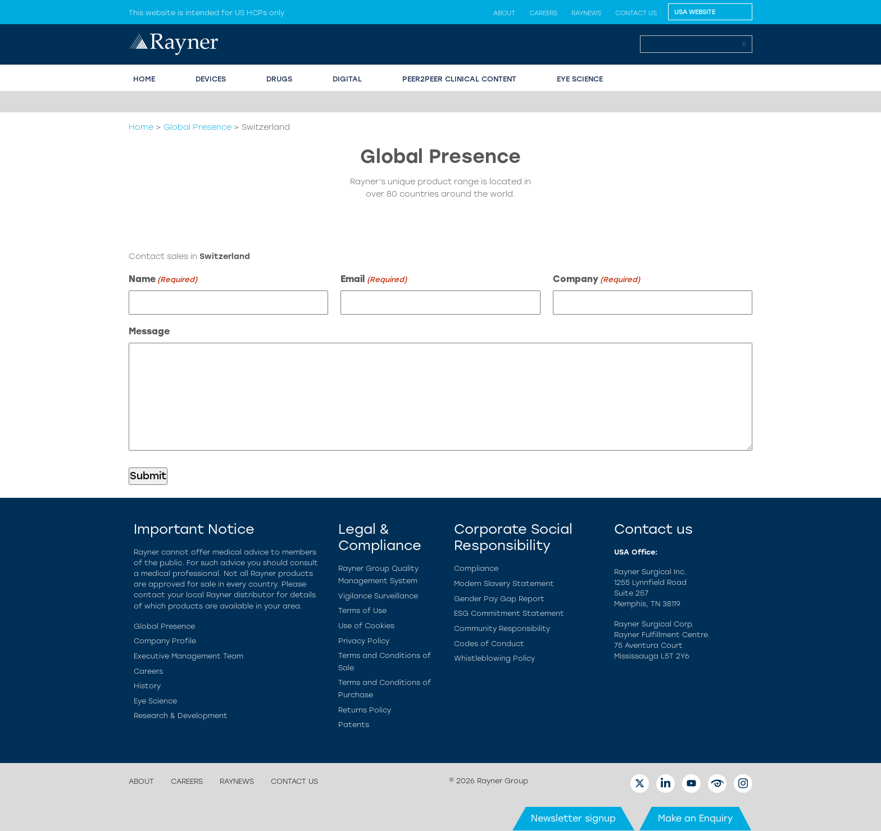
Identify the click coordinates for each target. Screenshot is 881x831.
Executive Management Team (188, 656)
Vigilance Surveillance (378, 596)
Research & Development (181, 715)
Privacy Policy (363, 641)
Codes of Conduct (489, 643)
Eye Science (155, 701)
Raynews (586, 13)
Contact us (636, 13)
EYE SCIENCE (580, 79)
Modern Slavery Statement (504, 583)
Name (163, 279)
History (147, 686)
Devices (211, 79)
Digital (347, 79)
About (504, 13)
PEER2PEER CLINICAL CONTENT (459, 79)
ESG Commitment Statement (509, 613)
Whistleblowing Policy (494, 658)
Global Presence (197, 127)
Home (141, 127)
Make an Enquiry (695, 818)
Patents (353, 724)
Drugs (279, 79)
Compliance (476, 568)
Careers (543, 13)
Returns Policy (364, 710)
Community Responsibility (502, 628)
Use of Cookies (366, 625)
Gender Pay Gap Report (499, 598)
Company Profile (165, 641)
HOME (144, 79)
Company (596, 279)
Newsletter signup (573, 818)
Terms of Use (362, 610)
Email (373, 279)
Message (149, 331)
